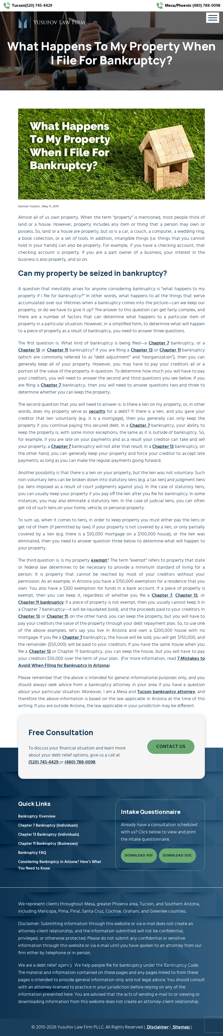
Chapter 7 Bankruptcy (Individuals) (48, 825)
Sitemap (181, 1027)
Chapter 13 (29, 350)
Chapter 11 (57, 350)
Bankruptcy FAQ (32, 853)
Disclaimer (157, 1027)
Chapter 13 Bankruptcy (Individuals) (48, 835)
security (97, 411)
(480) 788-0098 (192, 5)
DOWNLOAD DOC (177, 855)
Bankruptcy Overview (36, 816)
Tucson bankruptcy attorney (166, 692)
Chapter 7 (159, 343)
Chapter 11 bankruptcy (41, 602)
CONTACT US (170, 747)
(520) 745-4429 (32, 5)
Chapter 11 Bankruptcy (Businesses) (48, 844)
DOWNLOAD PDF (139, 855)
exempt (99, 560)
